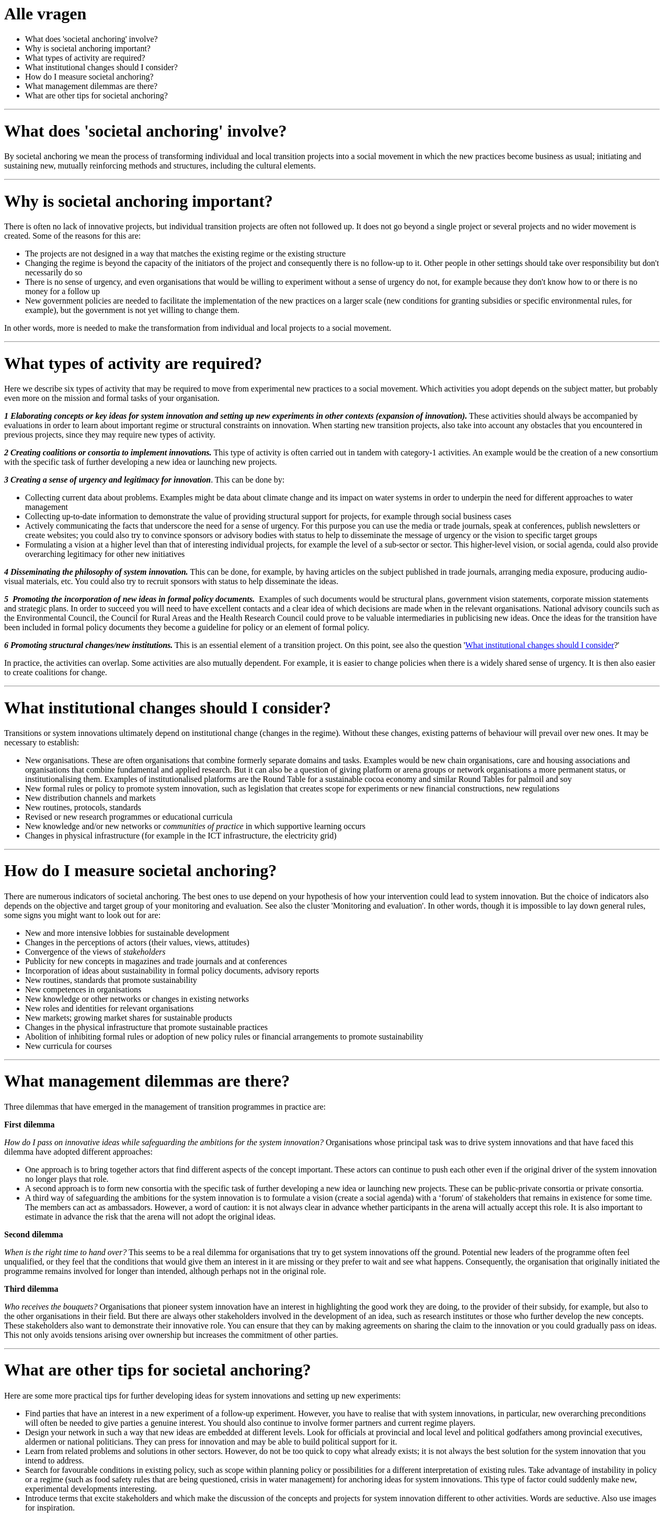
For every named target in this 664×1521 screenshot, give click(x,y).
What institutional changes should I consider (539, 645)
